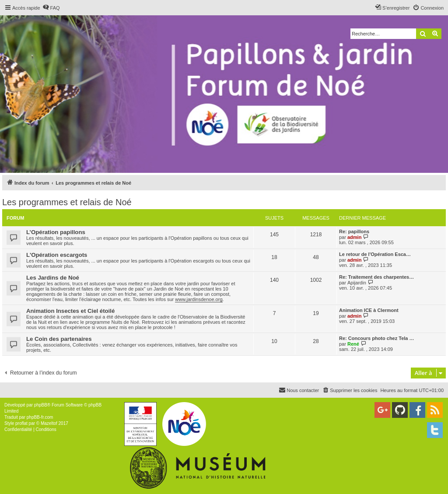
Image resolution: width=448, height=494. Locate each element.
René (353, 344)
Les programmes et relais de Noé (67, 202)
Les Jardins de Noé (52, 277)
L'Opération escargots (56, 255)
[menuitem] (51, 8)
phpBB (40, 405)
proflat (21, 423)
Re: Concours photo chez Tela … (376, 338)
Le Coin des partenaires (59, 339)
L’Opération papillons (55, 232)
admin (354, 237)
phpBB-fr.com (40, 417)
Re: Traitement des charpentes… (376, 277)
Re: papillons (354, 231)
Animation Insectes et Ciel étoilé (70, 311)
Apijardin (356, 282)
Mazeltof (49, 423)
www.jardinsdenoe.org (198, 299)
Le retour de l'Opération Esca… (375, 254)
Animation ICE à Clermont (369, 310)
